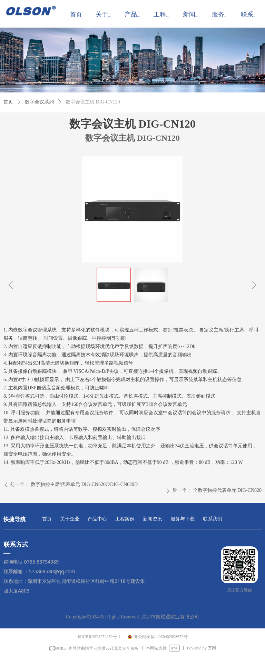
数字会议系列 (39, 102)
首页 (8, 102)
